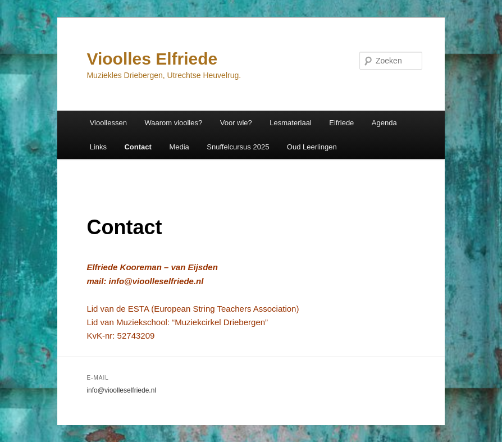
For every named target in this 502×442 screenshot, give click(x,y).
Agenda (384, 123)
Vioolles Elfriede (151, 58)
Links (98, 147)
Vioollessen (108, 123)
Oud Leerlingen (312, 147)
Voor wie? (236, 123)
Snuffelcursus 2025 (238, 147)
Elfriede (341, 123)
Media (179, 147)
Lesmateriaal (290, 123)
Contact (137, 147)
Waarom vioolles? (173, 123)
